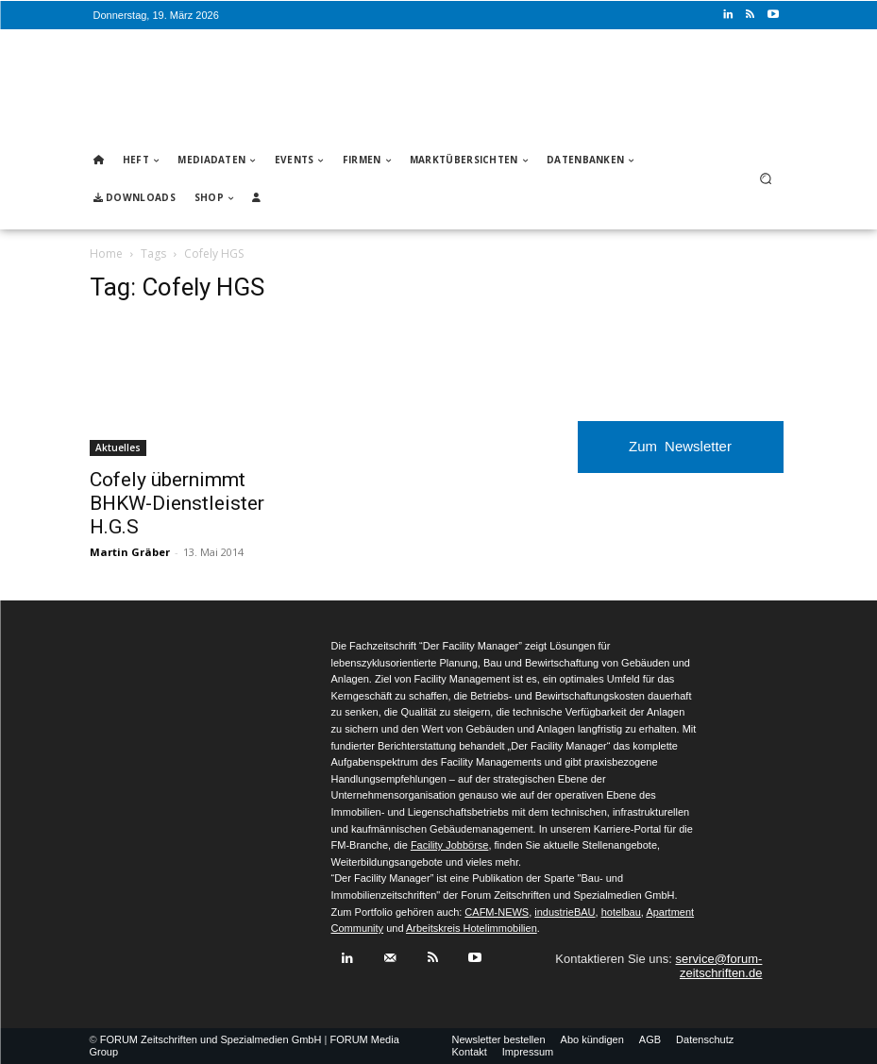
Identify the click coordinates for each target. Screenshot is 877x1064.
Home (106, 253)
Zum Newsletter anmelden (680, 455)
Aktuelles (118, 447)
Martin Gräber (130, 552)
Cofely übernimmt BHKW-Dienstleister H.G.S (177, 503)
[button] (765, 178)
